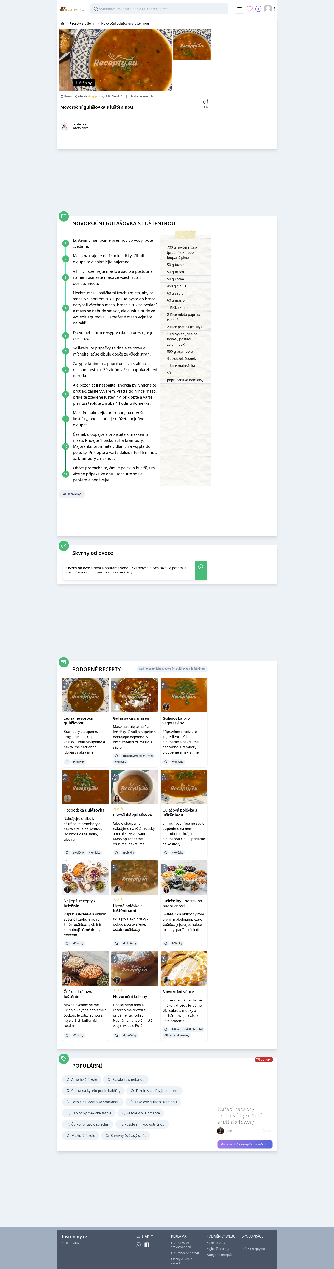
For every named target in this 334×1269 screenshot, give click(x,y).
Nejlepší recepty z (80, 903)
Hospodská (84, 810)
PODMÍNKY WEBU (221, 1236)
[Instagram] (138, 1244)
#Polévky (79, 762)
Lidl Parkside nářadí (185, 1253)
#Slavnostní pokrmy (176, 1035)
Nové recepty (216, 1243)
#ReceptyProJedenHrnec (138, 756)
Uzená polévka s (127, 908)
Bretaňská (132, 815)
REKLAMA (178, 1236)
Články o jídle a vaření (181, 1261)
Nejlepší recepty (218, 1249)
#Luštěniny (72, 494)
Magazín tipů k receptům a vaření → (245, 1144)
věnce (178, 991)
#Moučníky (130, 1035)
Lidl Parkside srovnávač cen (181, 1245)
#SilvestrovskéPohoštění (187, 1029)
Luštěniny (84, 82)
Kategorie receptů (219, 1255)
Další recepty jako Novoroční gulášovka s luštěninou (172, 669)
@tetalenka (81, 128)
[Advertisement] (245, 82)
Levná (79, 721)
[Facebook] (146, 1244)
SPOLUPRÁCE (252, 1236)
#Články (78, 943)
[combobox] (159, 8)
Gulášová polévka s (179, 812)
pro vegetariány (176, 721)
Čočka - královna (78, 994)
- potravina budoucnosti (182, 903)
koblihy (130, 996)
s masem (132, 718)
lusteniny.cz (74, 1236)
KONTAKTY (144, 1236)
